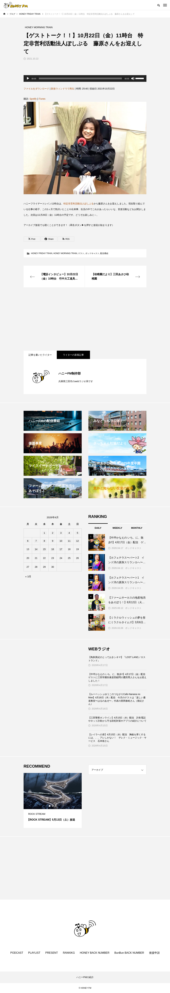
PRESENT (51, 952)
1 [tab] (50, 806)
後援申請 (154, 952)
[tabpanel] (53, 800)
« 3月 (28, 576)
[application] (85, 78)
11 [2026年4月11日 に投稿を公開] (69, 541)
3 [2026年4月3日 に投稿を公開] (61, 533)
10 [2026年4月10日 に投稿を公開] (61, 541)
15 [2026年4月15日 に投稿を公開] (44, 549)
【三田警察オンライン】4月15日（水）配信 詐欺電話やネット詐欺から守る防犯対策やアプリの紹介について (117, 719)
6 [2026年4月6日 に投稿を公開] (28, 541)
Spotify (33, 98)
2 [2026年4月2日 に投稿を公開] (52, 533)
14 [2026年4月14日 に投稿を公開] (36, 549)
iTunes (42, 98)
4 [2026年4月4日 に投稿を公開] (69, 533)
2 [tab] (53, 806)
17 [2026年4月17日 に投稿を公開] (61, 549)
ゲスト (81, 253)
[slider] (80, 78)
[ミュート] (132, 78)
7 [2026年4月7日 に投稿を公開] (36, 541)
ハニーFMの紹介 (85, 977)
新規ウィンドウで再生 (62, 88)
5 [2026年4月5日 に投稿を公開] (77, 533)
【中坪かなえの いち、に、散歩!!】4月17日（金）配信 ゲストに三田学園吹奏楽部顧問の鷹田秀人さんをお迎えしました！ (117, 677)
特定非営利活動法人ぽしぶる (78, 203)
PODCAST (16, 952)
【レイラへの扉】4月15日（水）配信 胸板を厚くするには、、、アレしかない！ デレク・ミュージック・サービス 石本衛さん (117, 737)
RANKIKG (69, 952)
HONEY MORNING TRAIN (65, 253)
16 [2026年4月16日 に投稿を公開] (52, 549)
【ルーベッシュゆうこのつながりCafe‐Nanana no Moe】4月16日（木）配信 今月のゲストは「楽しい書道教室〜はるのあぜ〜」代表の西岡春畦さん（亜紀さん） (117, 699)
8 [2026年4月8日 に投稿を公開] (44, 541)
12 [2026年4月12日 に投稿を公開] (77, 541)
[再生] (28, 78)
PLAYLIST (34, 952)
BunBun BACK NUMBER (129, 952)
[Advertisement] (85, 319)
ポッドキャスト (92, 253)
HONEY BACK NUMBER (94, 952)
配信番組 (104, 253)
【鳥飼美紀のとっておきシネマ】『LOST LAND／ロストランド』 (116, 659)
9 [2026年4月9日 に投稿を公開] (52, 541)
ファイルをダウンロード (36, 88)
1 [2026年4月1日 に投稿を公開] (44, 533)
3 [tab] (56, 806)
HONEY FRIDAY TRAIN (41, 253)
